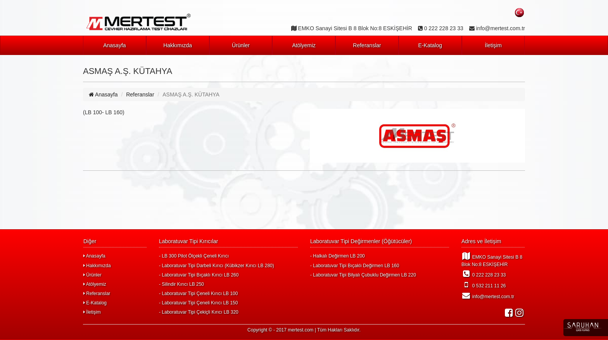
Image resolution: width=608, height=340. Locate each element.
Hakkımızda (177, 45)
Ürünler (241, 45)
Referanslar (367, 45)
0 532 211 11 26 (483, 284)
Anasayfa (114, 45)
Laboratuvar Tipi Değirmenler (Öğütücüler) (361, 241)
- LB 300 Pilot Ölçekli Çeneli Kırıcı (194, 256)
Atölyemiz (304, 45)
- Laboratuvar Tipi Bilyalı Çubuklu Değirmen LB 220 (363, 275)
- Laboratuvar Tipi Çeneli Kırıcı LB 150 (198, 303)
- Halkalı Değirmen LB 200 (337, 256)
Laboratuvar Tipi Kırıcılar (188, 241)
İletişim (493, 45)
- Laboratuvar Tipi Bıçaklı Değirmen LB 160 (354, 265)
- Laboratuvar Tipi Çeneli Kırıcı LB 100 (198, 293)
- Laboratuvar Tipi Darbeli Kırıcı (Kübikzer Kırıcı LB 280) (216, 265)
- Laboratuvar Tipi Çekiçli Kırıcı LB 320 (198, 312)
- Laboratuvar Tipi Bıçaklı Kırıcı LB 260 (198, 275)
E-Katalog (430, 45)
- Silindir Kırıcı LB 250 (181, 284)
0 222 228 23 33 (483, 274)
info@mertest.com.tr (487, 295)
